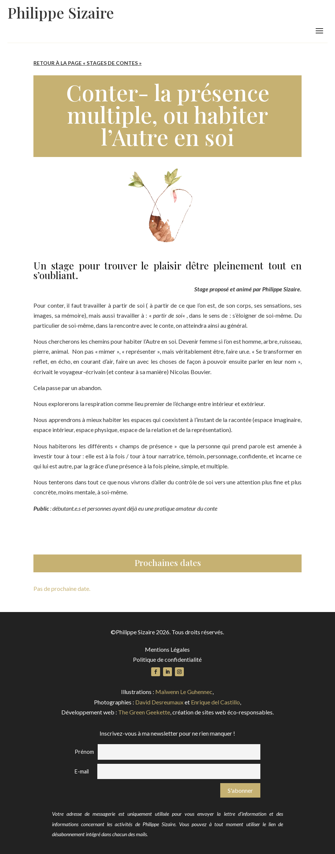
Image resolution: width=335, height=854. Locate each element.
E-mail (82, 771)
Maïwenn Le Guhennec (183, 691)
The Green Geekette (144, 712)
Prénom (84, 752)
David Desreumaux (159, 702)
